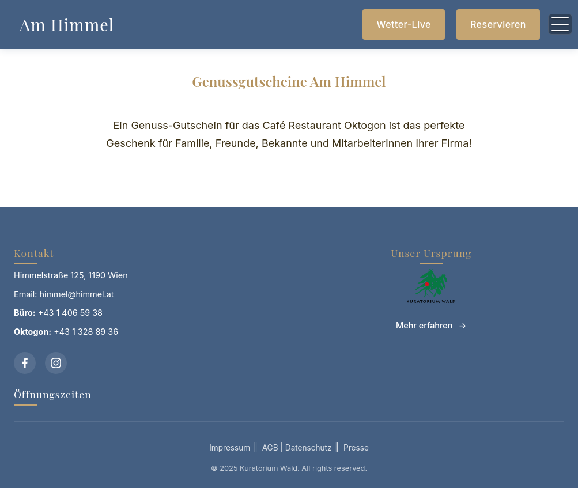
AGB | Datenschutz (297, 447)
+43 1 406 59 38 (70, 312)
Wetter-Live (403, 24)
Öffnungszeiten (53, 393)
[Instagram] (56, 363)
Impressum (229, 447)
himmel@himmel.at (77, 294)
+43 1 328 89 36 (86, 331)
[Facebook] (25, 363)
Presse (356, 447)
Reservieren (498, 24)
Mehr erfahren (424, 325)
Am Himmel (67, 24)
